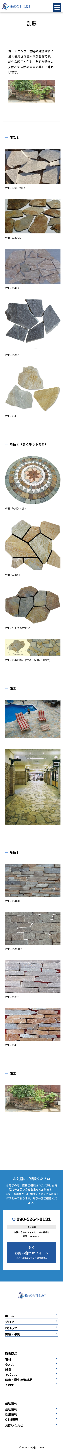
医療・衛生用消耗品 (18, 1379)
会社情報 (11, 1403)
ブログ (9, 1322)
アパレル (11, 1374)
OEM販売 (11, 1419)
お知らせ (11, 1328)
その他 (9, 1384)
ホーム (9, 1316)
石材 (8, 1359)
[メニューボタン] (57, 7)
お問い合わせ (14, 1426)
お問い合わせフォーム (31, 1254)
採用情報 (11, 1414)
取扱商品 (11, 1354)
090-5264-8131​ (34, 1219)
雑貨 (8, 1369)
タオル (9, 1364)
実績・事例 (12, 1334)
